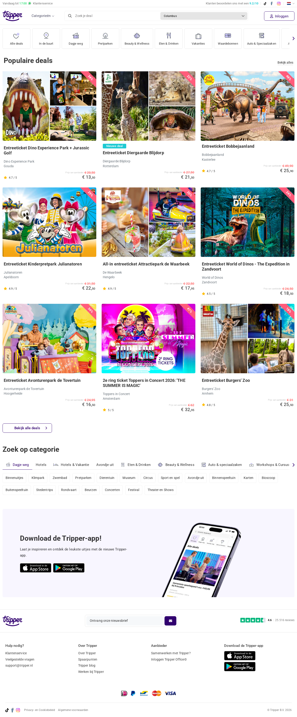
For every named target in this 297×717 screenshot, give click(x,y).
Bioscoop (270, 478)
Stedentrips (44, 490)
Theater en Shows (161, 490)
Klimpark (38, 478)
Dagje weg (75, 37)
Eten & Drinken (170, 37)
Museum (129, 478)
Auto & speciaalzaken (222, 465)
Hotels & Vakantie (71, 464)
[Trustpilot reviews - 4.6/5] (267, 620)
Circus (149, 478)
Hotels (41, 465)
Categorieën (41, 16)
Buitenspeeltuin (17, 490)
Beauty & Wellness (138, 37)
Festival (134, 490)
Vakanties (201, 37)
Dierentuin (107, 478)
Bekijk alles (285, 62)
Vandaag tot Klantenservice (28, 3)
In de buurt (46, 37)
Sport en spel (171, 478)
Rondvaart (69, 490)
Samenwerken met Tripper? (170, 653)
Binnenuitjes (14, 478)
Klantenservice (16, 653)
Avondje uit (105, 465)
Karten (250, 478)
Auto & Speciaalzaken (268, 37)
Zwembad (60, 478)
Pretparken (105, 37)
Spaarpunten (87, 659)
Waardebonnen (231, 37)
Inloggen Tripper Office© (169, 659)
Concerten (113, 490)
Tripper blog (86, 665)
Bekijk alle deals (30, 428)
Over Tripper (87, 653)
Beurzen (91, 490)
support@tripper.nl (19, 665)
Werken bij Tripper (91, 672)
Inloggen (279, 16)
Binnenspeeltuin (225, 478)
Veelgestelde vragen (20, 659)
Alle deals (16, 37)
